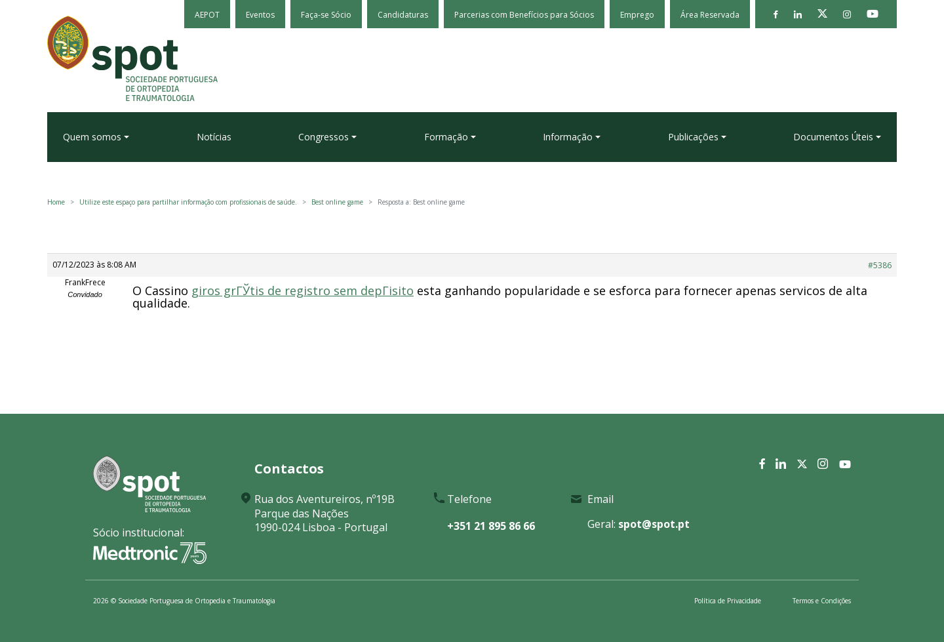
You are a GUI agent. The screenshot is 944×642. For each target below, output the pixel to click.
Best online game (337, 202)
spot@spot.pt (654, 524)
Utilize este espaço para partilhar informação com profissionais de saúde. (188, 202)
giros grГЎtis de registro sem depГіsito (302, 290)
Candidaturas (403, 14)
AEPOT (207, 14)
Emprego (637, 14)
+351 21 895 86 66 (491, 526)
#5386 (880, 265)
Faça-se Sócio (326, 14)
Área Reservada (709, 14)
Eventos (260, 14)
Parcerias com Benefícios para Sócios (524, 14)
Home (56, 202)
